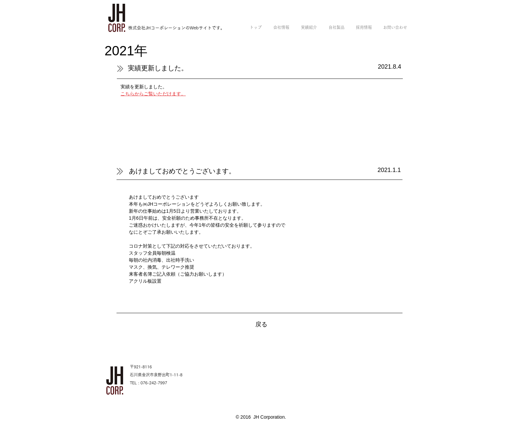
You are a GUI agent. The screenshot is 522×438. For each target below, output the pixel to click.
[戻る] (261, 324)
